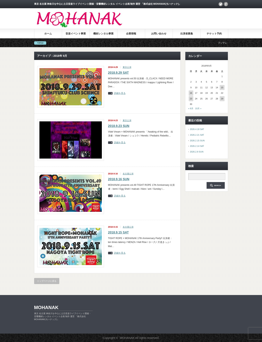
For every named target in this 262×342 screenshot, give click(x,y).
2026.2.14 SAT (197, 146)
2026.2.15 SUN (197, 140)
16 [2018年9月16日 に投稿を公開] (191, 93)
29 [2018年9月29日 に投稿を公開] (222, 98)
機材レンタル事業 (103, 33)
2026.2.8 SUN (196, 152)
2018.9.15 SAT (118, 232)
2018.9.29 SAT (118, 72)
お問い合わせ (158, 33)
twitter (220, 4)
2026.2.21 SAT (197, 135)
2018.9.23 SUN (118, 126)
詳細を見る (120, 93)
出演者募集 (186, 33)
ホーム (48, 33)
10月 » (198, 108)
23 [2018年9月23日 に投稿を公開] (191, 98)
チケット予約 (214, 33)
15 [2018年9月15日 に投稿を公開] (222, 87)
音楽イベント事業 (76, 33)
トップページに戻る (46, 281)
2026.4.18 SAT (197, 129)
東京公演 (127, 67)
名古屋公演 (128, 173)
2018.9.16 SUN (118, 179)
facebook (226, 4)
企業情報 (131, 33)
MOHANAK (46, 307)
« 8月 (190, 108)
